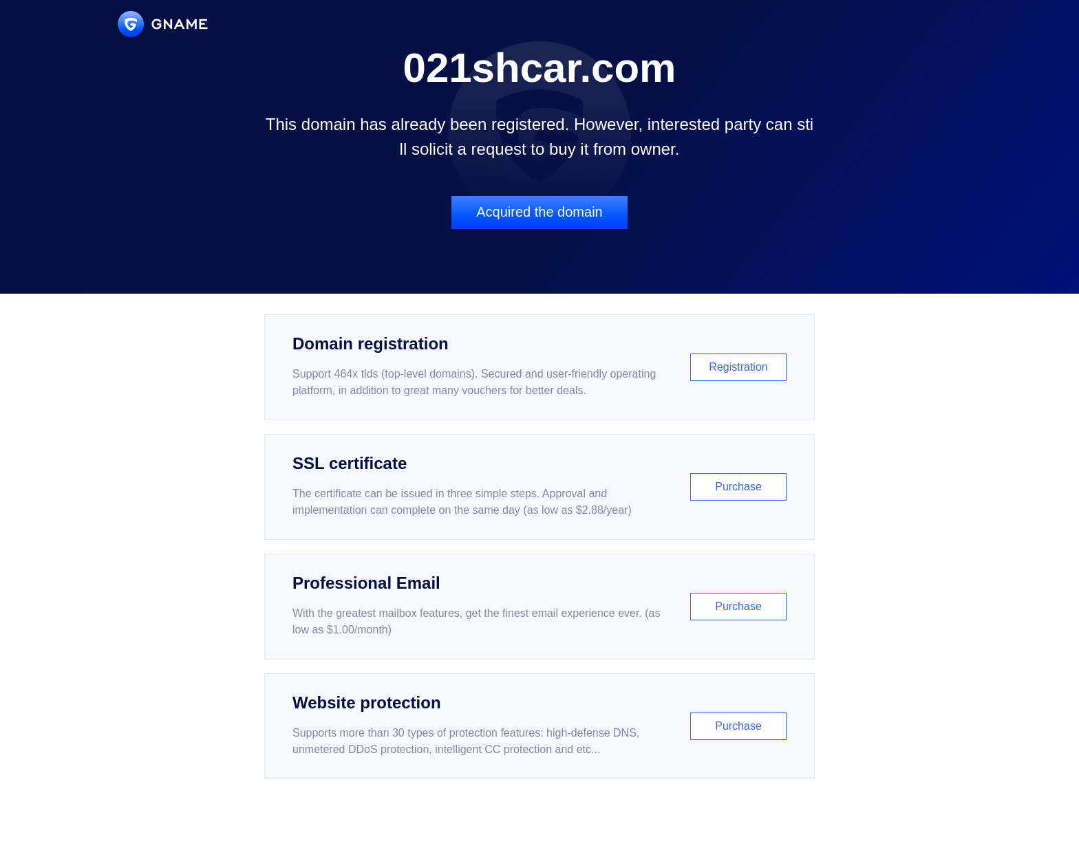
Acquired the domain (539, 211)
